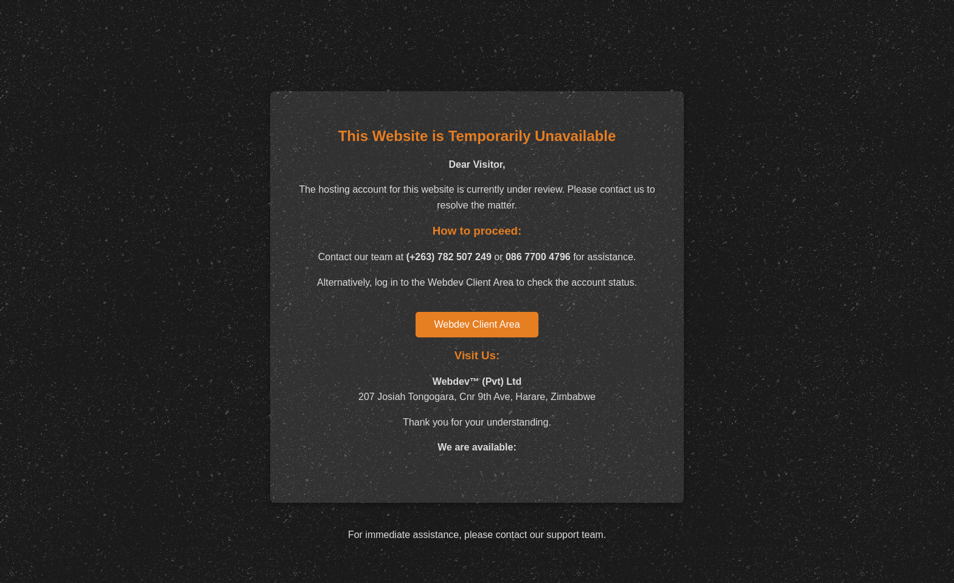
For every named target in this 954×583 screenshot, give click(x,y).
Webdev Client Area (477, 324)
